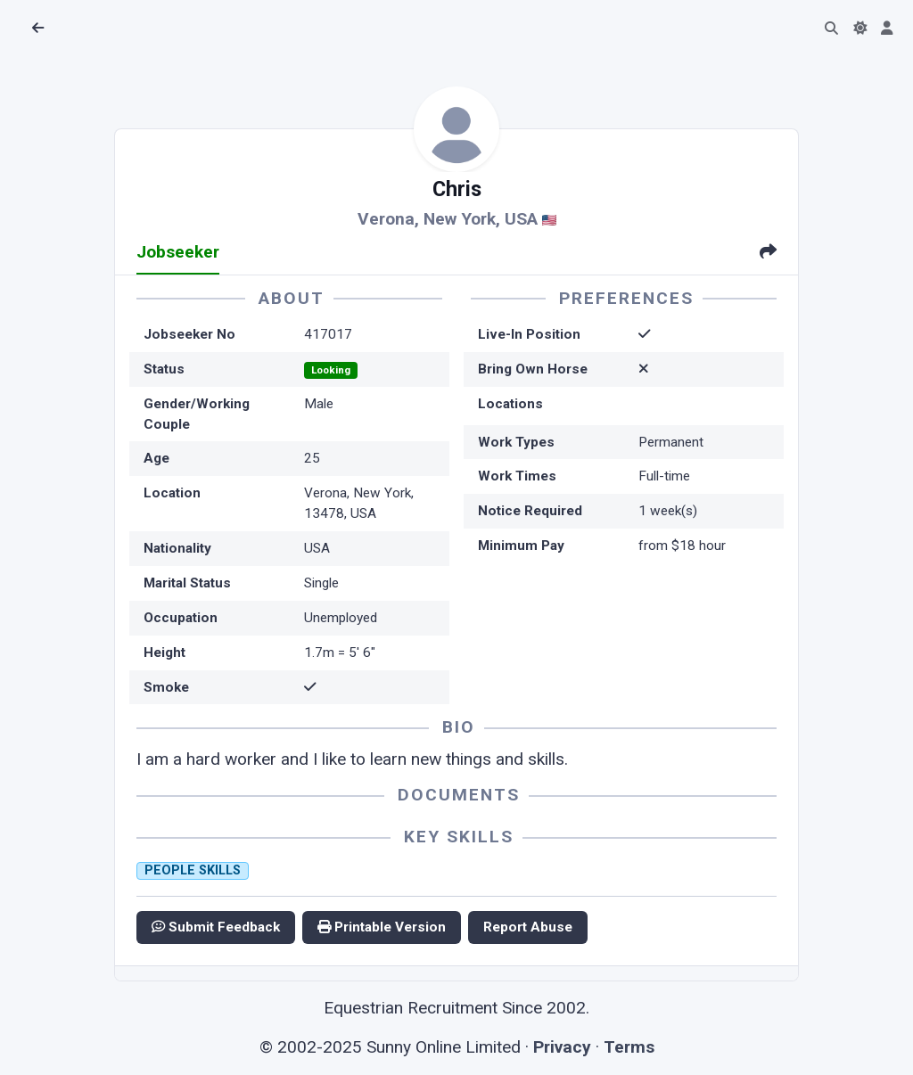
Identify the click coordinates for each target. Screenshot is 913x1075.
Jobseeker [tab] (177, 252)
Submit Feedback (216, 927)
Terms (629, 1047)
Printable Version (381, 927)
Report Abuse (527, 927)
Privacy (562, 1047)
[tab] (768, 254)
